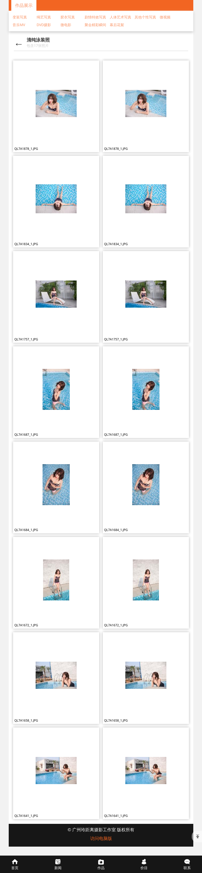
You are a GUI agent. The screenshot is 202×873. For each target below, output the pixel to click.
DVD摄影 (44, 24)
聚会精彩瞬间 (95, 24)
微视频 (165, 17)
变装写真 (20, 17)
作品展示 (24, 5)
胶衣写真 (67, 17)
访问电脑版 (101, 838)
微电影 (65, 24)
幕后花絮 (117, 24)
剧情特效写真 (95, 17)
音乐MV (19, 24)
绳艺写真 (44, 17)
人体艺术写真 (120, 17)
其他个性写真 (145, 17)
